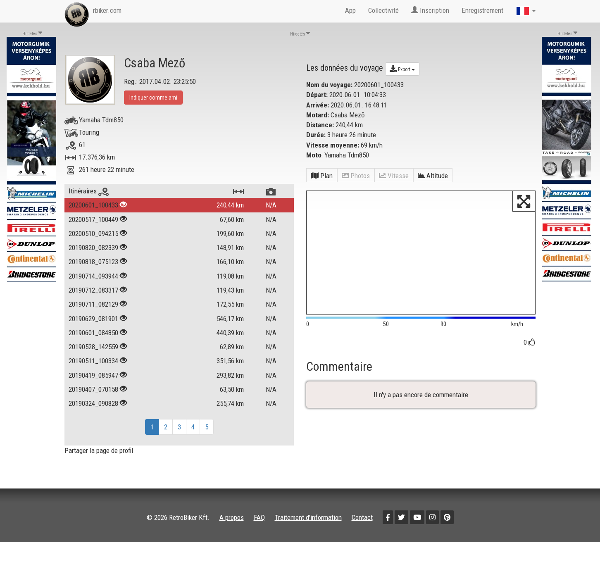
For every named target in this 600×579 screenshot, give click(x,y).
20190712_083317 (93, 290)
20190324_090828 (93, 403)
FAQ (259, 517)
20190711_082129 (93, 304)
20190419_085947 (93, 375)
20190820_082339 (93, 247)
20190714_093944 (93, 276)
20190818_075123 (93, 261)
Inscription (430, 10)
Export (402, 68)
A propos (231, 517)
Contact (362, 517)
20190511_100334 (93, 361)
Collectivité (383, 10)
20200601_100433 (93, 205)
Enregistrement (482, 10)
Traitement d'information (308, 517)
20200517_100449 (93, 219)
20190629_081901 (93, 319)
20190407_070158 (93, 389)
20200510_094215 (93, 233)
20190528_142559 (93, 347)
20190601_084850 (93, 333)
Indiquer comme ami (153, 97)
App (350, 10)
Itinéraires (89, 191)
